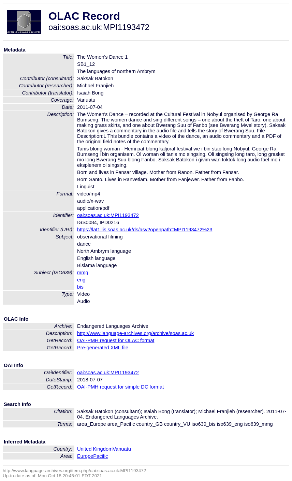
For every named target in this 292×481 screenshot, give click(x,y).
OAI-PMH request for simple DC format (120, 387)
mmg (82, 272)
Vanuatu (122, 449)
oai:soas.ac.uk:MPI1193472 (108, 215)
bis (80, 287)
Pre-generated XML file (102, 347)
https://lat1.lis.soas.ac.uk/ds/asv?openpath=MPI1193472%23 (144, 229)
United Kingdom (95, 449)
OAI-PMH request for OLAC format (115, 340)
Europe (85, 456)
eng (81, 279)
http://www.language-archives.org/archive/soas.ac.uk (135, 333)
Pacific (100, 456)
